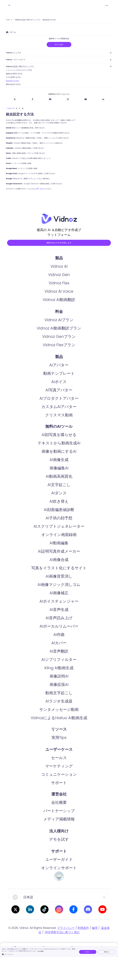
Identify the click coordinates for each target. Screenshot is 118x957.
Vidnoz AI (59, 274)
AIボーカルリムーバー (59, 634)
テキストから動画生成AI (59, 451)
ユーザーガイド (59, 868)
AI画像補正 (59, 601)
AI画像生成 (59, 468)
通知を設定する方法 (13, 84)
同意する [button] (87, 952)
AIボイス (59, 390)
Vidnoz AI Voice (59, 299)
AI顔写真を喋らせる (59, 443)
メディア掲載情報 (59, 827)
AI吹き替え (59, 509)
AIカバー (59, 651)
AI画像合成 (59, 568)
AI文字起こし (59, 493)
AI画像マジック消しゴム (59, 593)
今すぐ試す (59, 44)
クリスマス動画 (59, 423)
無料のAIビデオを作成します (59, 246)
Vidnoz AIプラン (58, 328)
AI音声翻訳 (59, 659)
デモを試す (59, 847)
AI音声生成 (59, 618)
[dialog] (59, 952)
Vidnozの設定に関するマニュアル (27, 20)
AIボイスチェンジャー (59, 609)
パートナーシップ (59, 819)
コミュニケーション (59, 782)
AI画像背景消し (59, 584)
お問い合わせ (40, 189)
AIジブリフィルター (58, 668)
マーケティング (59, 774)
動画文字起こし (59, 701)
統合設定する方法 (49, 20)
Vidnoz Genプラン (59, 345)
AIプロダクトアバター (59, 406)
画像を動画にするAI (59, 459)
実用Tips (59, 746)
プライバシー (66, 936)
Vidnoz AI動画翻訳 (59, 308)
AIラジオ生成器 (58, 709)
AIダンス (59, 501)
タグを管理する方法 (13, 77)
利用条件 (83, 936)
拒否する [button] (106, 952)
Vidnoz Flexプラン (59, 353)
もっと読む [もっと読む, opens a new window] (40, 951)
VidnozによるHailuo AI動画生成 (59, 726)
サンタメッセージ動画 (59, 718)
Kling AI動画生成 (58, 676)
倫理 (94, 936)
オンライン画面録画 (59, 543)
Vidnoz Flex (59, 291)
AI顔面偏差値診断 (59, 518)
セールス (59, 766)
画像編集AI (59, 476)
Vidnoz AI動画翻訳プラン (59, 336)
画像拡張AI (59, 693)
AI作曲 (59, 643)
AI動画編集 (59, 551)
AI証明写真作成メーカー (59, 559)
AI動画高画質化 (59, 484)
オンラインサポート (59, 876)
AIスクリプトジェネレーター (59, 534)
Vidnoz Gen (59, 283)
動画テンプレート (59, 381)
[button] (39, 954)
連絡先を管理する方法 (14, 74)
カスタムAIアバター (58, 415)
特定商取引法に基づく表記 (62, 941)
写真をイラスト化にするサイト (59, 576)
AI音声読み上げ (59, 626)
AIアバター (59, 373)
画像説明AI (59, 684)
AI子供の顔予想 (59, 526)
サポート (9, 20)
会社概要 (59, 811)
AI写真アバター (58, 398)
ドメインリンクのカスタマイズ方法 (19, 70)
